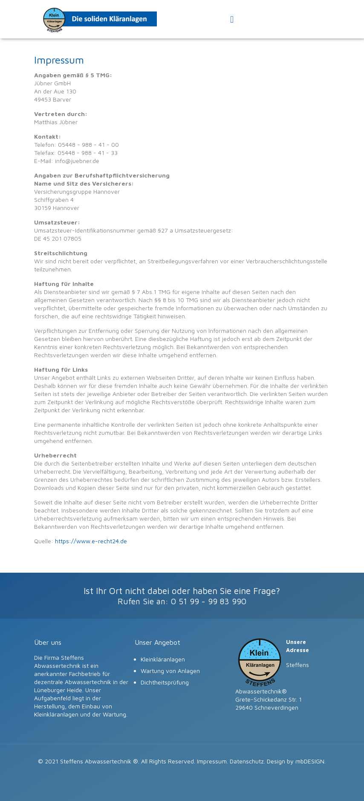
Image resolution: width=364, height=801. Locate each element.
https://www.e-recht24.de (91, 541)
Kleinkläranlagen (163, 659)
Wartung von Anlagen (170, 670)
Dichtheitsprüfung (165, 682)
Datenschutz (247, 761)
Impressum (212, 761)
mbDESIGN (309, 761)
